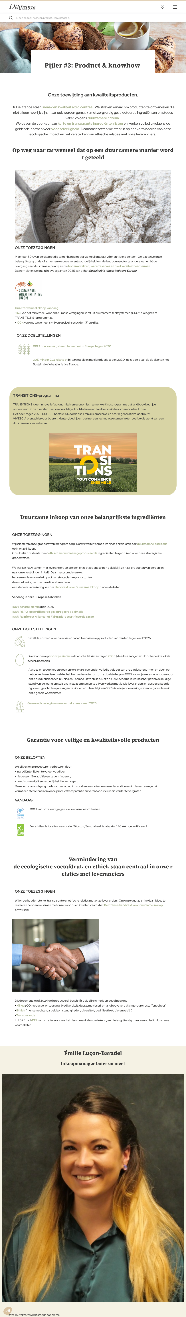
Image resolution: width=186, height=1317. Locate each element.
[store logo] (22, 7)
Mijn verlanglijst (162, 7)
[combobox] (93, 17)
